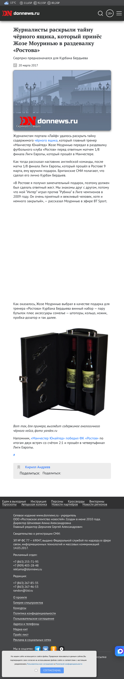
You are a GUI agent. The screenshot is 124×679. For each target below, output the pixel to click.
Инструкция (38, 501)
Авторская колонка (34, 504)
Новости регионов (95, 504)
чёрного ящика (46, 140)
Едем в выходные (14, 501)
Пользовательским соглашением (40, 664)
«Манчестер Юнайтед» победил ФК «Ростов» (65, 438)
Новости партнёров (65, 504)
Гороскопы (9, 504)
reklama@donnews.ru (27, 569)
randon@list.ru (23, 590)
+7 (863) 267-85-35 (25, 583)
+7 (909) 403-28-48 (26, 565)
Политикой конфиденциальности (69, 664)
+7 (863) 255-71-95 (26, 561)
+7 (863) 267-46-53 (25, 587)
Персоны (57, 501)
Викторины (96, 501)
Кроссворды (76, 501)
